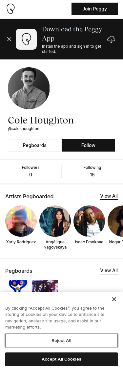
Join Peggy (94, 8)
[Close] (114, 299)
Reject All (61, 340)
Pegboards (35, 145)
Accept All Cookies (61, 359)
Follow (88, 145)
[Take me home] (10, 9)
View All (109, 196)
